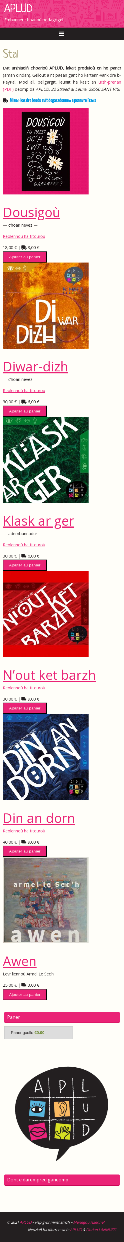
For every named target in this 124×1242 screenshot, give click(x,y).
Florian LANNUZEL (101, 1229)
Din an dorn (39, 818)
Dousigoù (31, 212)
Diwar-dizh (35, 366)
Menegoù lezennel (88, 1222)
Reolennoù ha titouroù (24, 236)
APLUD (18, 9)
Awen (20, 961)
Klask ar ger (38, 520)
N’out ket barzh (49, 675)
